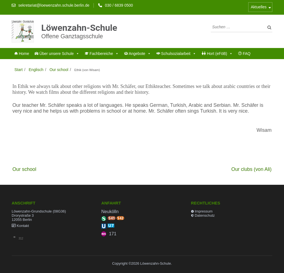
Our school (24, 169)
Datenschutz (205, 215)
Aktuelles (259, 7)
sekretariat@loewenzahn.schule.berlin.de (53, 5)
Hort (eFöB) (217, 53)
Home (21, 53)
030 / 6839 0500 (119, 5)
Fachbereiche (102, 53)
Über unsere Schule (57, 53)
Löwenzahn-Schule (79, 27)
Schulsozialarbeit (176, 53)
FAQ (244, 53)
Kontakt (23, 226)
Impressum (203, 211)
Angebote (137, 53)
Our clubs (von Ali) (251, 169)
